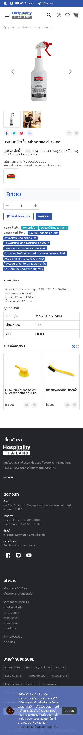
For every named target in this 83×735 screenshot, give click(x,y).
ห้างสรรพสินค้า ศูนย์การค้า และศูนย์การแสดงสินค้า (35, 253)
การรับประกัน (11, 618)
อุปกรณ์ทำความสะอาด (54, 228)
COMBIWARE (12, 668)
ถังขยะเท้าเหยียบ (37, 676)
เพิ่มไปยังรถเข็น (18, 216)
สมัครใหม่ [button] (45, 3)
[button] (48, 16)
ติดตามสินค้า (11, 613)
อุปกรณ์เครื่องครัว (22, 27)
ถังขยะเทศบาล (59, 676)
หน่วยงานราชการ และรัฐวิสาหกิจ (24, 259)
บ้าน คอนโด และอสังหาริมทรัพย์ (23, 269)
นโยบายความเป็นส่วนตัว (18, 594)
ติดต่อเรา (9, 642)
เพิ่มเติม (8, 477)
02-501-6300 (30, 520)
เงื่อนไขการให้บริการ (15, 589)
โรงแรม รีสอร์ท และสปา (43, 233)
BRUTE (60, 668)
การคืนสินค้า (10, 623)
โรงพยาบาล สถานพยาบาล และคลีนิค (26, 243)
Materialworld (13, 684)
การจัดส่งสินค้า (12, 607)
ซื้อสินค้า (43, 216)
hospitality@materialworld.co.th (24, 535)
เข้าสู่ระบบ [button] (27, 3)
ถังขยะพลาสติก (13, 676)
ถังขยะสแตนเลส (49, 684)
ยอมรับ (69, 710)
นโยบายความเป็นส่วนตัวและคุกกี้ (38, 727)
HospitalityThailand (38, 668)
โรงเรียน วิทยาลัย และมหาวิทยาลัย (25, 264)
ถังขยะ (31, 684)
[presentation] (12, 71)
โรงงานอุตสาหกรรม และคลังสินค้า (25, 248)
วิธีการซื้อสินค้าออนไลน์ (17, 602)
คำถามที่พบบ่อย (13, 637)
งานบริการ (9, 628)
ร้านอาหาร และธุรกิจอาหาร (20, 238)
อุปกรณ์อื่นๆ (45, 27)
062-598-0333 (30, 524)
